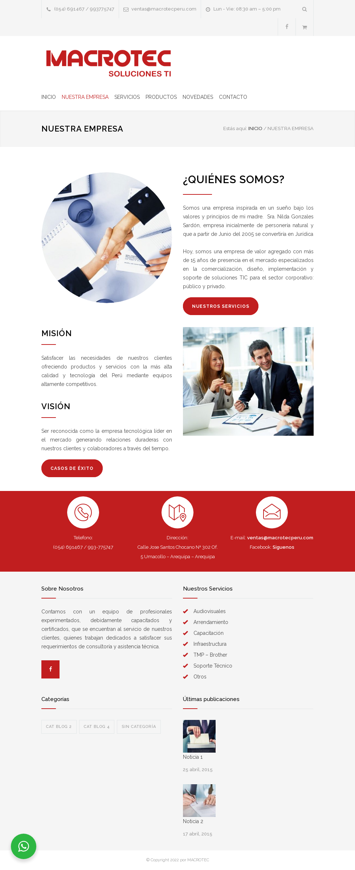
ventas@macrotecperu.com (163, 9)
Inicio (255, 128)
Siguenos (283, 547)
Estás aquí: (235, 128)
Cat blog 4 (97, 726)
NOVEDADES (198, 97)
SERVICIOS (127, 97)
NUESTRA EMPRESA (85, 97)
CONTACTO (233, 97)
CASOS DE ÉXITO (72, 468)
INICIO (48, 97)
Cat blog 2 (59, 726)
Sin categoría (139, 726)
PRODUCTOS (161, 97)
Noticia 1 (193, 757)
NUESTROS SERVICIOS (220, 306)
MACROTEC (198, 860)
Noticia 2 (193, 821)
